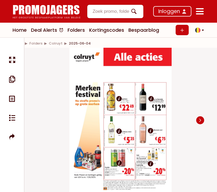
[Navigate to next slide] (200, 120)
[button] (198, 30)
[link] (35, 43)
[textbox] (111, 11)
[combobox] (115, 11)
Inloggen (169, 11)
